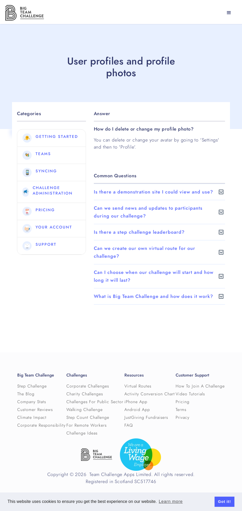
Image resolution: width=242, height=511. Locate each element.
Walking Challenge (84, 409)
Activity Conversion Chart (149, 394)
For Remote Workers (86, 425)
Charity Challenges (84, 394)
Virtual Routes (137, 386)
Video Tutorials (190, 394)
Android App (137, 409)
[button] (229, 13)
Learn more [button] (171, 501)
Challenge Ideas (81, 433)
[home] (24, 13)
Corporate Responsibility (41, 425)
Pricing (182, 401)
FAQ (128, 425)
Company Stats (31, 401)
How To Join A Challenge (200, 386)
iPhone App (135, 401)
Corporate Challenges (87, 386)
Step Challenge (32, 386)
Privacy (182, 417)
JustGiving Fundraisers (146, 417)
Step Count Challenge (87, 417)
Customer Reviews (35, 409)
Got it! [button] (224, 502)
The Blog (25, 394)
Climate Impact (32, 417)
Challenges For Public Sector (94, 401)
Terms (181, 409)
